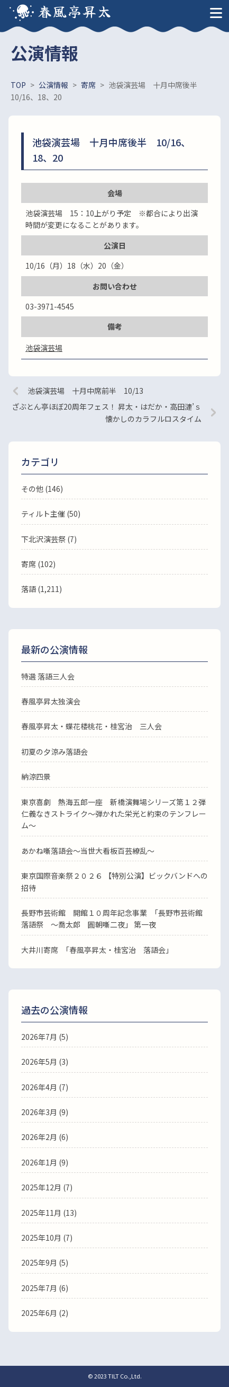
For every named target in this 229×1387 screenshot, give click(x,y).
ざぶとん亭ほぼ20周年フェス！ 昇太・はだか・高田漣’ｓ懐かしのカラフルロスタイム (106, 412)
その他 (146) (42, 488)
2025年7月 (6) (44, 1288)
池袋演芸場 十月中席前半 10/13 (85, 390)
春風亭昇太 (75, 11)
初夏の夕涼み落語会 (54, 751)
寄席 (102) (38, 564)
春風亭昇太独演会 (50, 701)
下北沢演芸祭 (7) (49, 539)
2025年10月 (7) (46, 1237)
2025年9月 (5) (44, 1262)
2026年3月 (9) (44, 1112)
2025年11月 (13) (49, 1212)
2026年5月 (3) (44, 1061)
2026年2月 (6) (44, 1137)
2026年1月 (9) (44, 1162)
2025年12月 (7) (46, 1187)
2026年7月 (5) (44, 1036)
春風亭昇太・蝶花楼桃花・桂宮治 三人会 (91, 726)
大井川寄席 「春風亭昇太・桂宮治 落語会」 (97, 949)
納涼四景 (36, 776)
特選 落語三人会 (48, 676)
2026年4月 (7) (44, 1087)
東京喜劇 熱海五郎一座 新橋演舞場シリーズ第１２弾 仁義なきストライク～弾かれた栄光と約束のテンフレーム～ (117, 814)
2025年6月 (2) (44, 1313)
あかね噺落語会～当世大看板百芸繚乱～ (87, 850)
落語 (28, 589)
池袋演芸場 (43, 347)
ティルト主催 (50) (50, 513)
